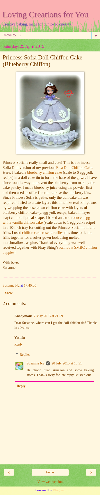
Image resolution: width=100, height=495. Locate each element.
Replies (25, 354)
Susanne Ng (35, 363)
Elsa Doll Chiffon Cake (74, 167)
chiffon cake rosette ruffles (43, 233)
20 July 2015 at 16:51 (67, 363)
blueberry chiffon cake (44, 172)
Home (50, 472)
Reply (18, 344)
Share (9, 293)
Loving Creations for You (45, 14)
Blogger (58, 490)
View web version (50, 482)
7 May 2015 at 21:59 (48, 316)
